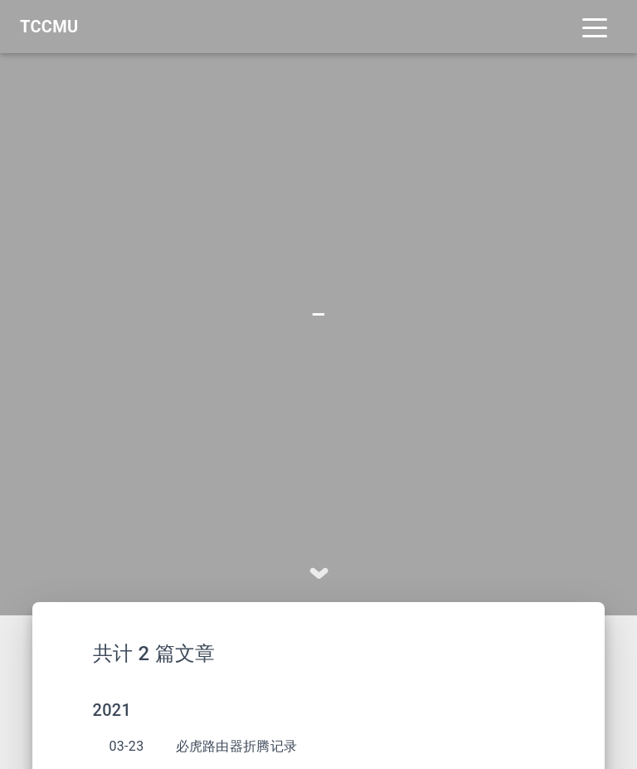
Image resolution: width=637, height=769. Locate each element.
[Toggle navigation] (594, 26)
